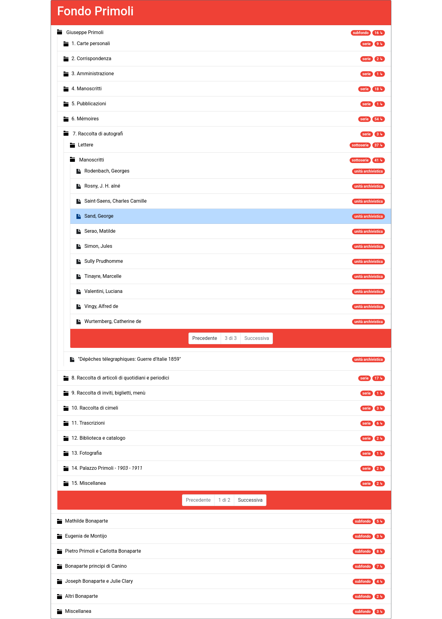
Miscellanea (78, 611)
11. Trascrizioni (88, 423)
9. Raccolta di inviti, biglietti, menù (108, 393)
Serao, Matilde (99, 231)
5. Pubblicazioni (89, 104)
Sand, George (98, 216)
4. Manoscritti (87, 88)
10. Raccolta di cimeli (95, 408)
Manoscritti (91, 160)
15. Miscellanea (89, 483)
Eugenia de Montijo (86, 536)
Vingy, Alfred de (101, 306)
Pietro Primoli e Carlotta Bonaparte (103, 551)
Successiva (250, 500)
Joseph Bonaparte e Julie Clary (99, 581)
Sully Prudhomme (103, 261)
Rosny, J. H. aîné (102, 186)
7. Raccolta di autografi (98, 134)
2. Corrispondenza (91, 58)
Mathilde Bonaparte (86, 521)
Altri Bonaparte (81, 596)
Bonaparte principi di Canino (96, 566)
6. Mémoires (85, 119)
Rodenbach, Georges (107, 171)
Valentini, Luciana (103, 291)
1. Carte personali (91, 43)
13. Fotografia (87, 453)
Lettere (85, 145)
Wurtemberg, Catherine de (112, 321)
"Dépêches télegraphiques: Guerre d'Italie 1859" (129, 359)
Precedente (204, 338)
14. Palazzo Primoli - (107, 468)
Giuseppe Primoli (84, 32)
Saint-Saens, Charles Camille (115, 201)
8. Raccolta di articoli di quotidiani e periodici (120, 378)
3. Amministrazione (93, 73)
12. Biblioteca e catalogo (98, 438)
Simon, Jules (98, 246)
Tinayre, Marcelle (102, 276)
